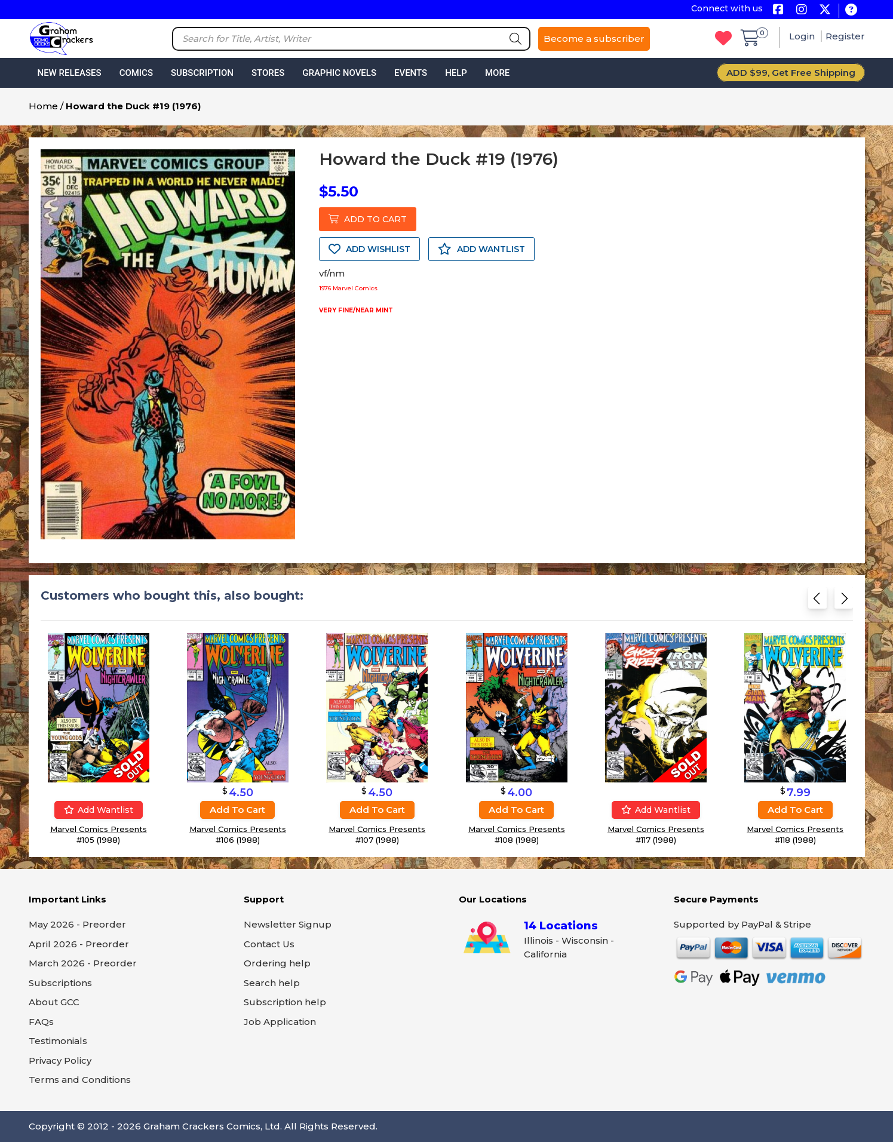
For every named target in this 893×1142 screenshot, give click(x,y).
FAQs (41, 1021)
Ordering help (277, 963)
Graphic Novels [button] (339, 72)
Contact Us (269, 944)
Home (43, 106)
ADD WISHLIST (369, 249)
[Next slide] (843, 602)
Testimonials (58, 1040)
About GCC (54, 1002)
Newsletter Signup (288, 924)
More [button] (497, 72)
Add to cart (237, 809)
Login (803, 36)
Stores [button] (267, 72)
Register (845, 36)
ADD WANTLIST (481, 249)
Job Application (280, 1021)
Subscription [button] (202, 72)
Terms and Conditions (80, 1079)
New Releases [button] (70, 72)
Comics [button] (136, 72)
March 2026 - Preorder (83, 963)
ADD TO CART (368, 219)
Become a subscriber (594, 38)
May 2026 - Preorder (77, 924)
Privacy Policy (60, 1060)
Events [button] (410, 72)
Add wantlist (98, 810)
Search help (272, 982)
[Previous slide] (817, 602)
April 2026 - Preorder (79, 944)
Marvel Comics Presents (98, 829)
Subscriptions (60, 982)
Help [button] (456, 72)
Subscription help (285, 1002)
